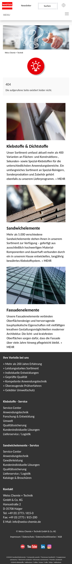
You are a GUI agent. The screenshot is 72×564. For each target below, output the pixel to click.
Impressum (15, 536)
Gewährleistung (13, 460)
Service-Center (12, 408)
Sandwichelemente (23, 228)
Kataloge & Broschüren (17, 478)
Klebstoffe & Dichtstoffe (27, 146)
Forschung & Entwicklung (18, 416)
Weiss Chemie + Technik (14, 52)
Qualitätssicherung (14, 425)
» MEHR (60, 179)
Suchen (47, 6)
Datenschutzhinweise (46, 536)
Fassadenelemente (23, 310)
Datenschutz (28, 536)
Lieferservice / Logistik (17, 434)
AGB (60, 536)
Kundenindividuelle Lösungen (21, 429)
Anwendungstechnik (15, 412)
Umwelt (8, 421)
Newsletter (26, 5)
